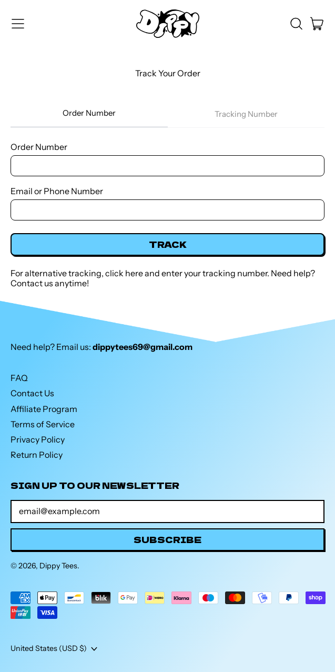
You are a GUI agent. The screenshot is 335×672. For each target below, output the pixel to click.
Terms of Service (43, 424)
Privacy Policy (38, 439)
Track (168, 244)
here (134, 273)
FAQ (19, 378)
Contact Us (32, 393)
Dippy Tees (58, 565)
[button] (296, 23)
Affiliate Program (44, 409)
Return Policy (37, 454)
